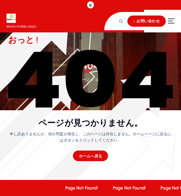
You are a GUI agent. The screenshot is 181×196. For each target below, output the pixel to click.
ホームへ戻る (90, 156)
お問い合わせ (146, 21)
